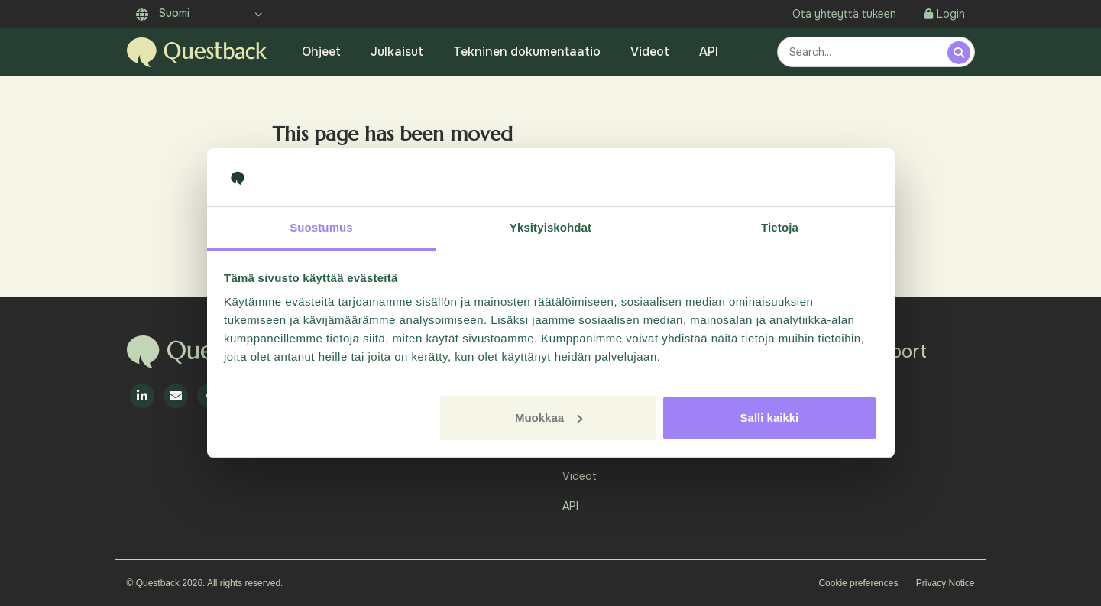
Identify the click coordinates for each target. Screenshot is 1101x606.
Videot (649, 52)
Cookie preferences (858, 583)
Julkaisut (397, 52)
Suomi (162, 13)
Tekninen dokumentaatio (527, 52)
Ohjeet (321, 52)
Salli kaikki (769, 417)
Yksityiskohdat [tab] (550, 227)
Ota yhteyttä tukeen (844, 14)
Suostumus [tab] (321, 227)
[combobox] (864, 52)
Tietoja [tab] (779, 227)
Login (944, 14)
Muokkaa (548, 417)
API (708, 52)
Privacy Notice (945, 583)
